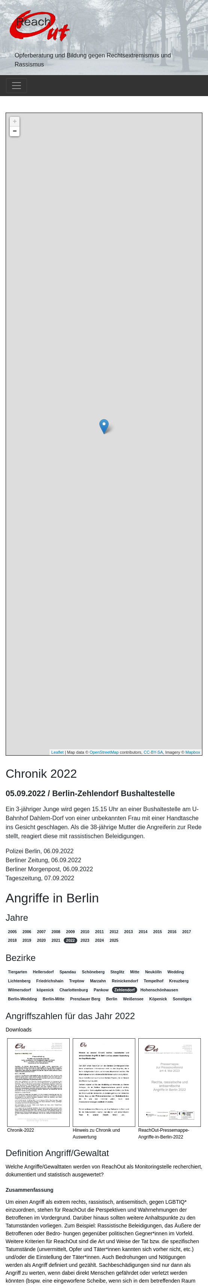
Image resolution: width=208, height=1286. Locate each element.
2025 (114, 940)
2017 (186, 931)
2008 (56, 931)
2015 (157, 931)
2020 (41, 940)
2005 (12, 931)
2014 (143, 931)
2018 (12, 940)
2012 (114, 931)
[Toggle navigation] (16, 85)
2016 (172, 931)
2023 (85, 940)
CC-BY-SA (153, 752)
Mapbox (193, 752)
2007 (41, 931)
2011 (99, 931)
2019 (26, 940)
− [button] (15, 131)
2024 (99, 940)
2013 (128, 931)
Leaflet (57, 752)
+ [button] (15, 121)
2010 (85, 931)
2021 (56, 940)
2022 (70, 940)
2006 (26, 931)
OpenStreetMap (104, 752)
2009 (70, 931)
